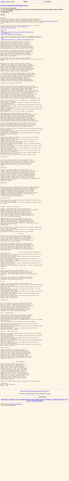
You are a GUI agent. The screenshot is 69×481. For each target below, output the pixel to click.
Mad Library (48, 474)
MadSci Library (31, 468)
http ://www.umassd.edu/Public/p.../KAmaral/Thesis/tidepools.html (17, 43)
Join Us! (29, 475)
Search (17, 474)
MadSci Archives (40, 474)
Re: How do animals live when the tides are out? (14, 5)
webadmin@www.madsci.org (15, 478)
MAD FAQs (62, 474)
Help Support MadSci (37, 475)
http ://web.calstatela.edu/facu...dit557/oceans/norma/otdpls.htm (17, 34)
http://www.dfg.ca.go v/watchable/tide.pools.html (14, 29)
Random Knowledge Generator (27, 474)
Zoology (48, 468)
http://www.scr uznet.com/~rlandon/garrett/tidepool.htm (11, 37)
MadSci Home (4, 474)
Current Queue (23, 465)
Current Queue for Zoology (34, 465)
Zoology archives (45, 465)
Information (12, 474)
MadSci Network (5, 1)
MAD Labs (55, 474)
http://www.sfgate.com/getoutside (49, 22)
